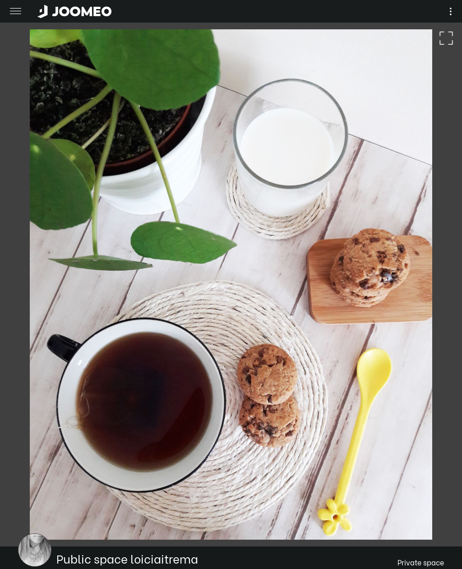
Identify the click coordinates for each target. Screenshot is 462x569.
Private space (420, 562)
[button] (23, 522)
